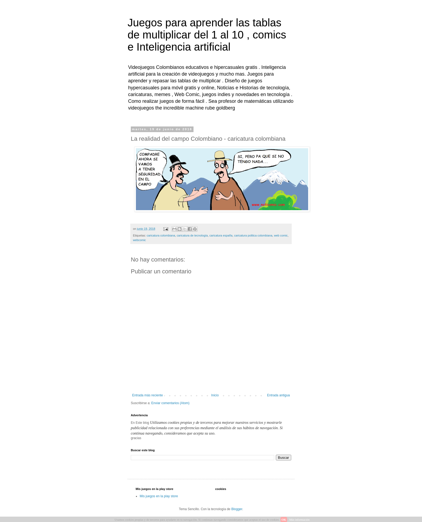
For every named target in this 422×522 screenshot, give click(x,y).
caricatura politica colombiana (253, 235)
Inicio (215, 395)
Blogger (236, 509)
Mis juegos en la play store (159, 496)
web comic (281, 235)
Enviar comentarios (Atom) (170, 403)
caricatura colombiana (161, 235)
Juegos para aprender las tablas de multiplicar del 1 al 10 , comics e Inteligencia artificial (207, 35)
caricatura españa (221, 235)
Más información (299, 519)
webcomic (139, 240)
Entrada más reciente (147, 395)
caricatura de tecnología (192, 235)
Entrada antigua (278, 395)
